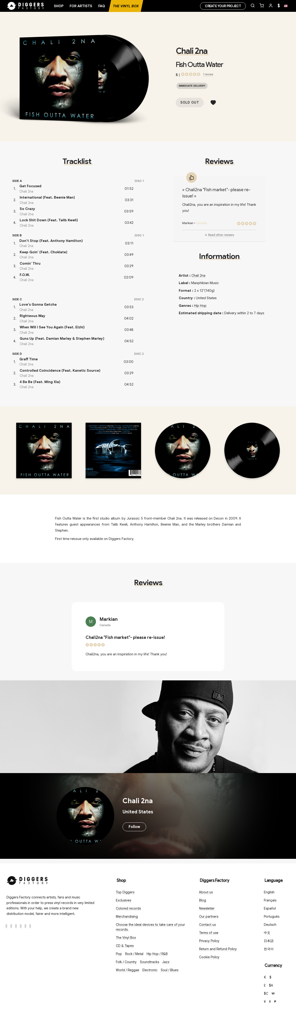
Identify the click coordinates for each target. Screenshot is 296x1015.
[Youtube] (20, 926)
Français (270, 900)
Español (270, 908)
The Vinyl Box (125, 6)
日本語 (269, 941)
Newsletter (207, 908)
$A (271, 985)
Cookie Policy (209, 957)
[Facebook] (6, 926)
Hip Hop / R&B (157, 954)
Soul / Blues (169, 970)
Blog (202, 900)
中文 (267, 933)
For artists (81, 6)
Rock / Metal (134, 954)
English (269, 892)
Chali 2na (191, 51)
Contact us (207, 925)
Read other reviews (219, 235)
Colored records (128, 908)
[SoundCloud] (25, 926)
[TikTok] (30, 926)
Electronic (149, 970)
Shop (59, 6)
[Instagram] (16, 926)
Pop (119, 954)
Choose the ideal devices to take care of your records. (150, 927)
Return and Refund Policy (218, 949)
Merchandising (127, 916)
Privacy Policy (209, 941)
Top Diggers (125, 892)
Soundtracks (149, 962)
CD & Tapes (125, 946)
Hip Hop (200, 306)
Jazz (166, 962)
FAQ (101, 6)
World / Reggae (127, 970)
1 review (208, 74)
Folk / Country (126, 962)
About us (206, 892)
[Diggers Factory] (27, 879)
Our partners (208, 916)
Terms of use (208, 933)
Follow (134, 827)
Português (271, 916)
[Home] (25, 6)
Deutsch (270, 925)
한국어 (269, 949)
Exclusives (123, 900)
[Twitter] (11, 926)
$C (266, 993)
